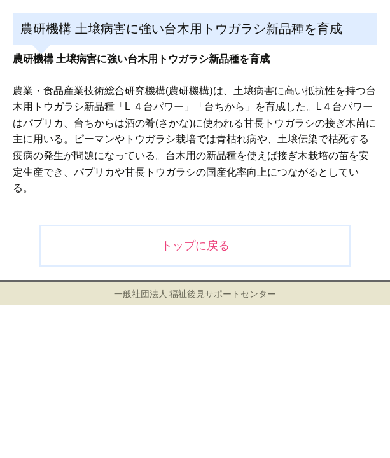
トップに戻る (195, 245)
